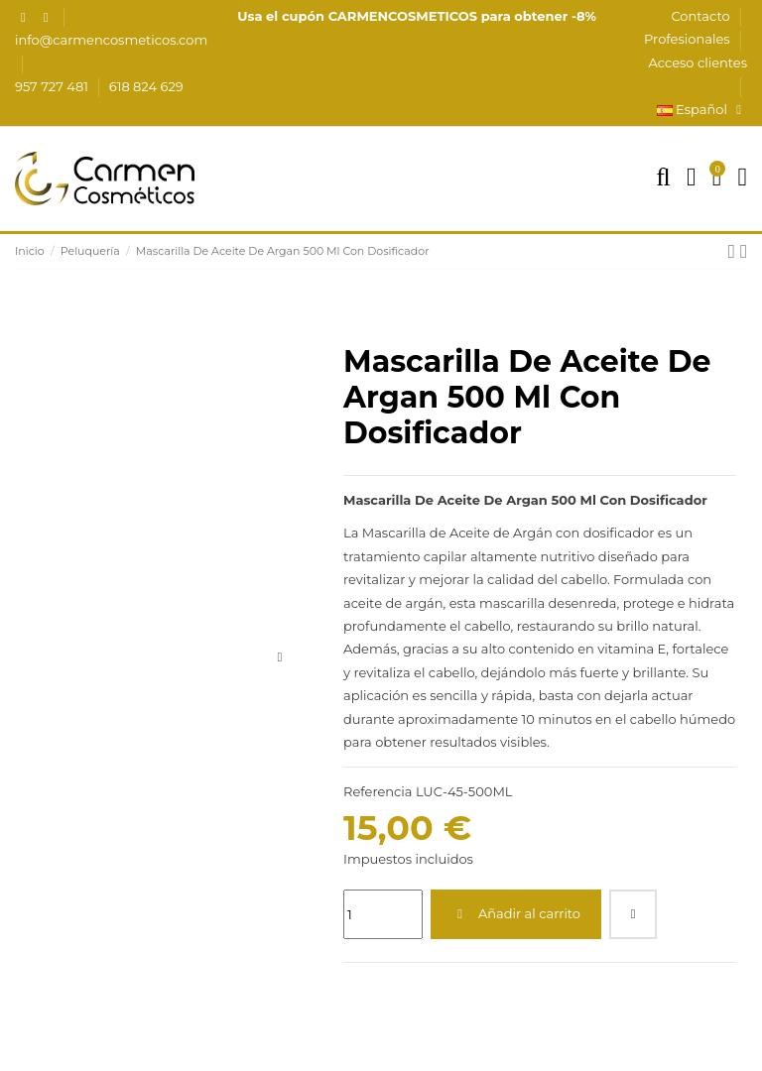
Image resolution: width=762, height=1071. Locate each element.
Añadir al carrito (515, 913)
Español (702, 109)
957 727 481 (53, 86)
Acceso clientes (698, 62)
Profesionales (688, 39)
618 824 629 (146, 86)
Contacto (702, 16)
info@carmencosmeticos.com (111, 40)
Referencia (377, 791)
